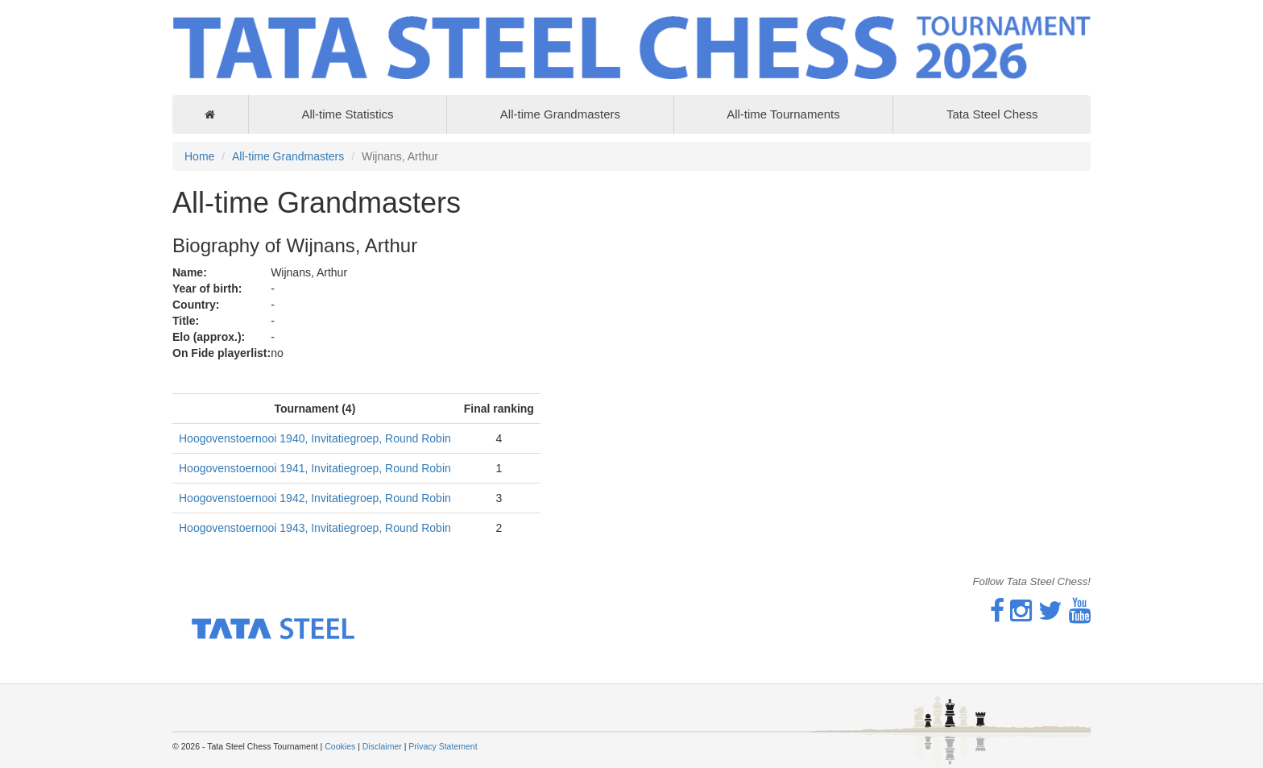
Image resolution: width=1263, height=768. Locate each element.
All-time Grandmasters (560, 114)
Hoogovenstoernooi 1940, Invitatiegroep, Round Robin (315, 438)
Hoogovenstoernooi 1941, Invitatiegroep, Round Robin (315, 468)
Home (199, 156)
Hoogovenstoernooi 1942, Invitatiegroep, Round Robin (315, 498)
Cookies (340, 746)
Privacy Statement (442, 746)
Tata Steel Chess (991, 114)
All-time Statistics (347, 114)
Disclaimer (382, 746)
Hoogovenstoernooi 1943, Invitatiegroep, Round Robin (315, 527)
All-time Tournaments (783, 114)
